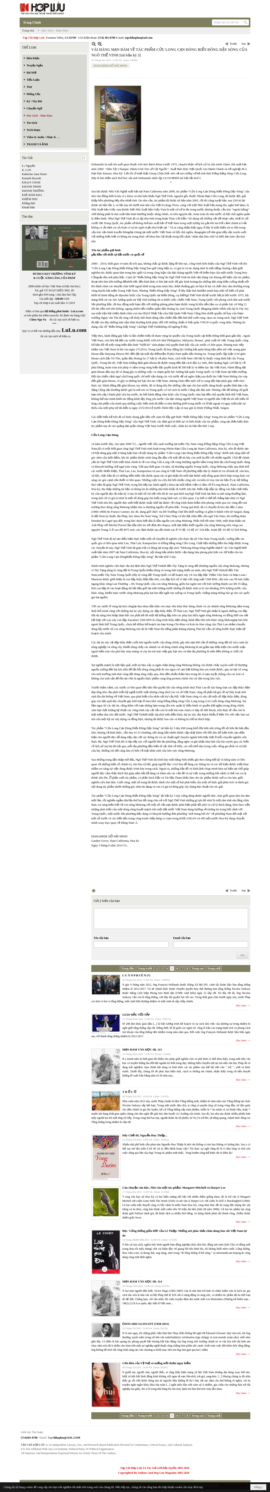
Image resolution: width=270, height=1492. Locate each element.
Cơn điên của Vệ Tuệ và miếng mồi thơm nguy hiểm (156, 1363)
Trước (233, 43)
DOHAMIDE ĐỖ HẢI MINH (110, 65)
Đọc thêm (241, 1005)
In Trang (93, 890)
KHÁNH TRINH (31, 186)
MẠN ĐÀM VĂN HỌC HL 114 (142, 1281)
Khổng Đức (29, 203)
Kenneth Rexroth (31, 178)
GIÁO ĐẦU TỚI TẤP (136, 1014)
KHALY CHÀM (31, 182)
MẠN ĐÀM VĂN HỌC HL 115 (142, 1049)
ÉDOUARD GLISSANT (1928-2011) (145, 1324)
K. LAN (26, 170)
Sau (244, 43)
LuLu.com (77, 311)
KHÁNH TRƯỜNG (33, 190)
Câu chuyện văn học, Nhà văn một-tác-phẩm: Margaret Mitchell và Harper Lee (173, 1187)
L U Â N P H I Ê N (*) (136, 975)
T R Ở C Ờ (129, 1092)
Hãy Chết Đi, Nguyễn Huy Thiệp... (144, 1135)
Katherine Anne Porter (34, 174)
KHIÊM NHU (30, 199)
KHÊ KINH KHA (32, 195)
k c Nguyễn (28, 165)
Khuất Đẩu (28, 207)
